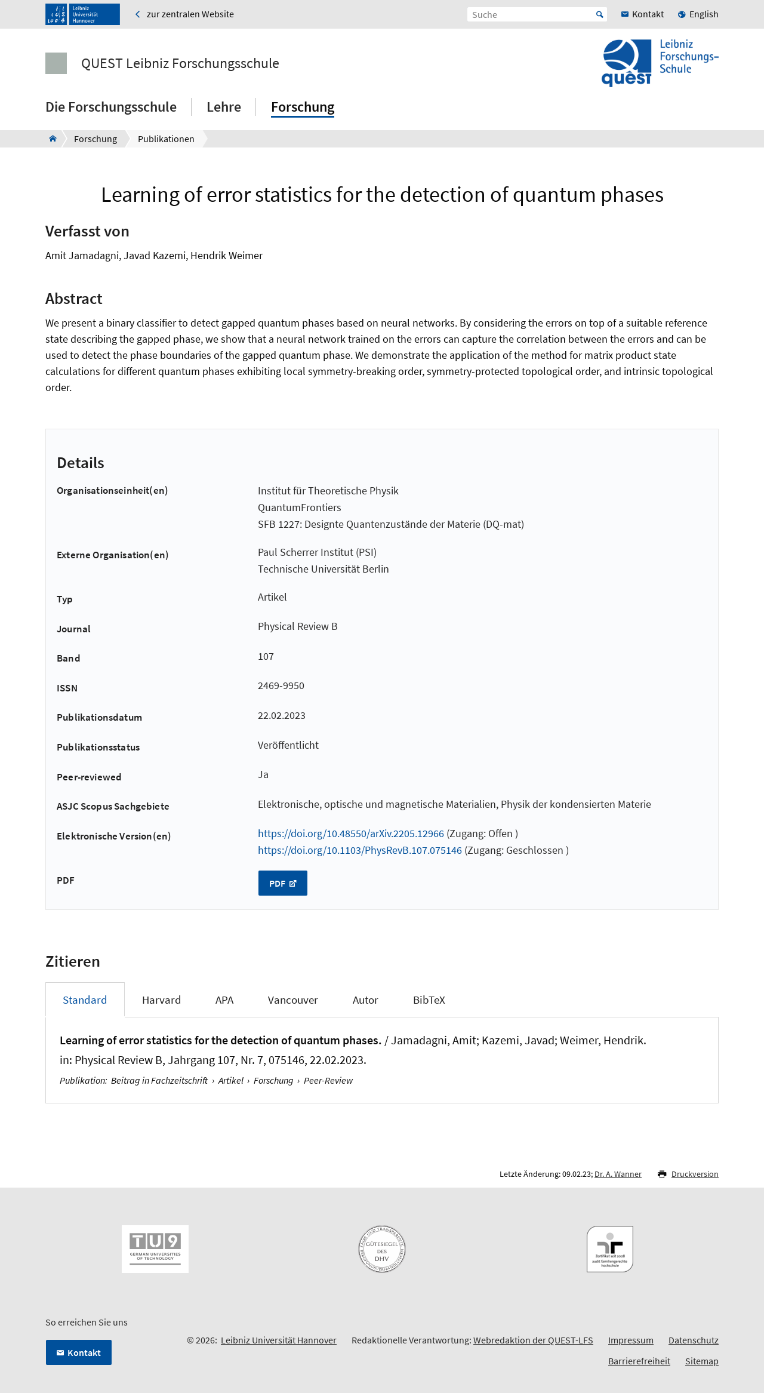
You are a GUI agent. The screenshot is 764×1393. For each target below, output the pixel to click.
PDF (278, 883)
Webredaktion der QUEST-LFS (533, 1340)
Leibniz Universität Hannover (279, 1340)
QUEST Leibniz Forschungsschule (180, 63)
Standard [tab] (85, 999)
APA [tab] (224, 999)
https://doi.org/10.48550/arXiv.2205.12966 (351, 833)
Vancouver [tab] (293, 999)
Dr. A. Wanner (618, 1173)
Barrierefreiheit (639, 1361)
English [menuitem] (704, 14)
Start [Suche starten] (600, 14)
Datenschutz (693, 1340)
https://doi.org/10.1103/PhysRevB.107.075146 (360, 850)
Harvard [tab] (161, 999)
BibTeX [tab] (429, 999)
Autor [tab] (365, 999)
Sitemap (702, 1361)
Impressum (631, 1340)
